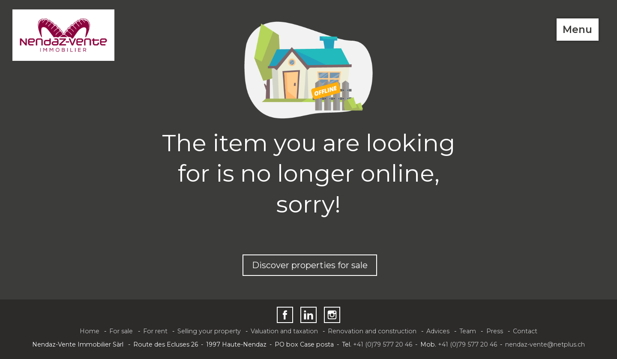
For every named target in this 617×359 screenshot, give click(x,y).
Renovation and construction (372, 331)
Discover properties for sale (310, 265)
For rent (155, 331)
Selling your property (209, 331)
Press (494, 331)
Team (467, 331)
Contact (525, 331)
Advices (437, 331)
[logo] (63, 35)
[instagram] (332, 315)
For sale (121, 331)
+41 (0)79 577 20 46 (382, 344)
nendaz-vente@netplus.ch (545, 344)
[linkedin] (308, 315)
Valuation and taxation (284, 331)
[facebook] (285, 315)
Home (89, 331)
